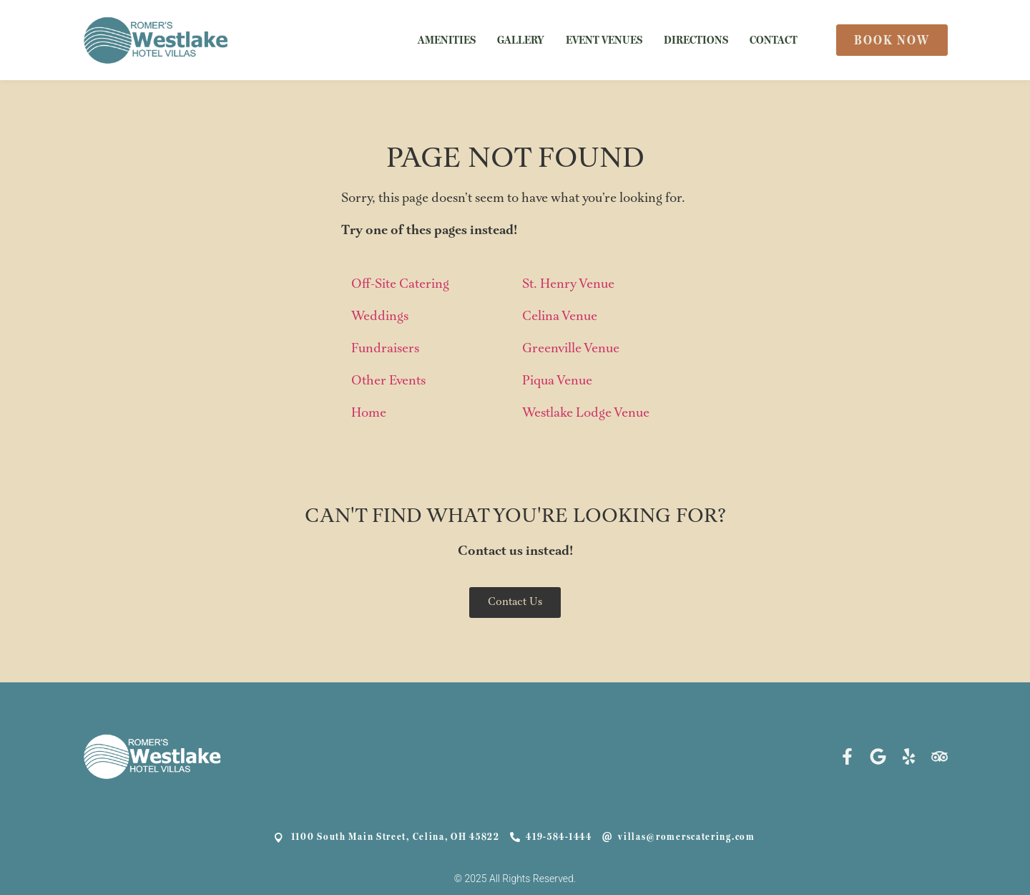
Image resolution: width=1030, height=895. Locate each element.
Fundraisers (385, 348)
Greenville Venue (570, 348)
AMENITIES (447, 40)
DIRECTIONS (696, 40)
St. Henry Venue (568, 284)
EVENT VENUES (604, 40)
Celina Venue (559, 316)
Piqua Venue (557, 381)
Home (368, 413)
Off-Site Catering (400, 284)
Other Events (388, 381)
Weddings (379, 316)
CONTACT (774, 40)
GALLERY (520, 40)
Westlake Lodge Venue (585, 413)
